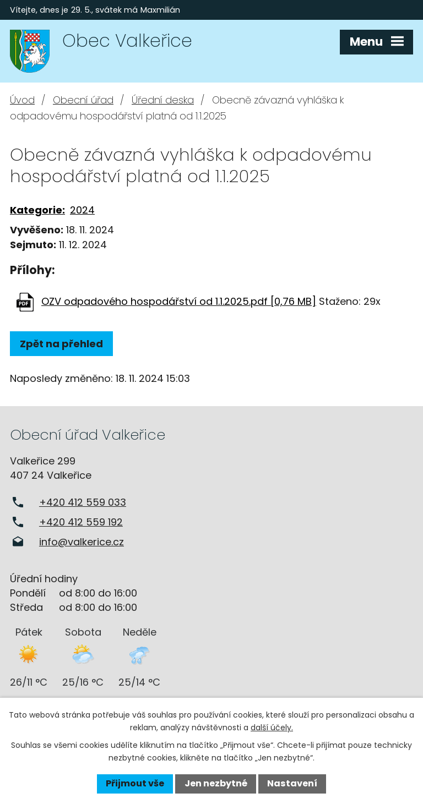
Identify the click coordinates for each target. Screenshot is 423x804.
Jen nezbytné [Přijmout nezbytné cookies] (216, 783)
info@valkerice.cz (81, 542)
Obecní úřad (83, 100)
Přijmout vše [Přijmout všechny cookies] (135, 783)
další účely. (272, 727)
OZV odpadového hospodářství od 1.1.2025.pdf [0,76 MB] (178, 301)
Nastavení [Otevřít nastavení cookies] (292, 783)
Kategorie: (37, 210)
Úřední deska (163, 100)
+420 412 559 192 (81, 522)
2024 (82, 210)
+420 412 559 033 (82, 502)
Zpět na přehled (61, 344)
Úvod (22, 100)
